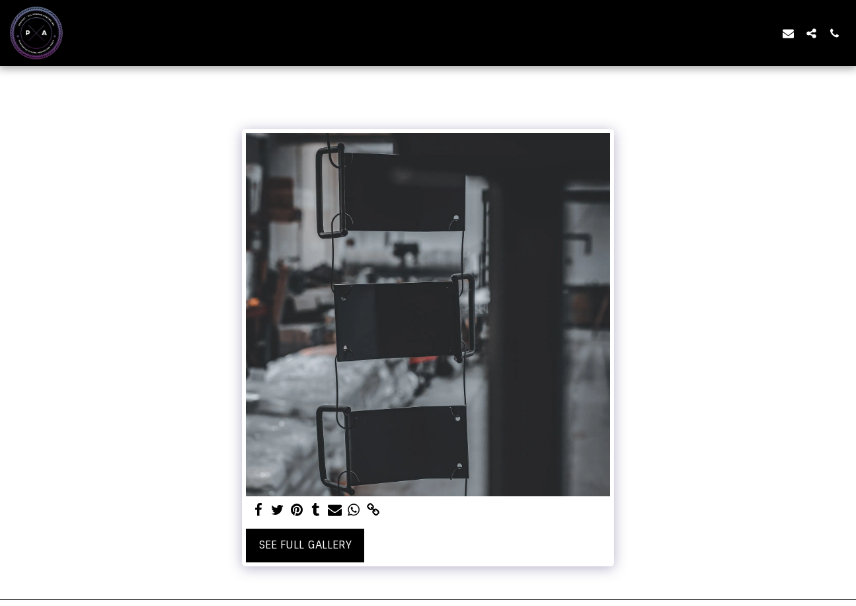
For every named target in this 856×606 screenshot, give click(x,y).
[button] (788, 33)
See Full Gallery (305, 545)
